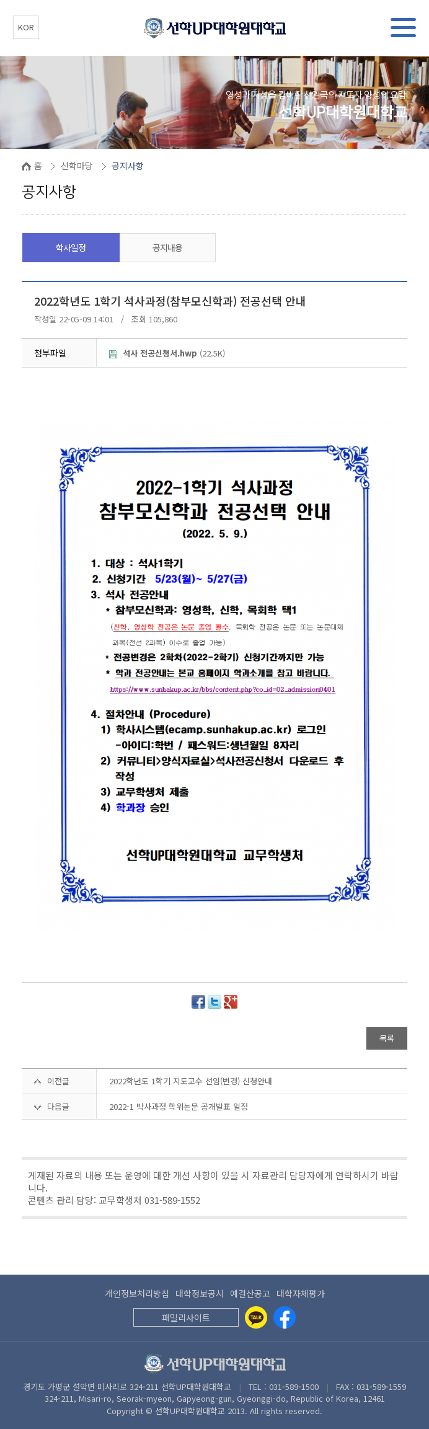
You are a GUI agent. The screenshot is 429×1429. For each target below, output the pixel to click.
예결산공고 (250, 1293)
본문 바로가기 (0, 0)
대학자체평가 (300, 1293)
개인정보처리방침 (137, 1293)
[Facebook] (284, 1317)
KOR (26, 27)
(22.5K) (167, 353)
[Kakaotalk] (256, 1317)
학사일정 (71, 247)
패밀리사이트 (186, 1317)
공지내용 (167, 247)
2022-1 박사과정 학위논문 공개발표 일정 (178, 1106)
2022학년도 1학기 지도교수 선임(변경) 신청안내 (190, 1081)
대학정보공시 (199, 1293)
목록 (386, 1038)
